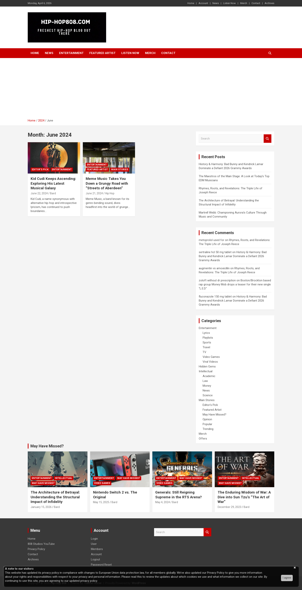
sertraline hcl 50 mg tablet (215, 252)
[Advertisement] (151, 90)
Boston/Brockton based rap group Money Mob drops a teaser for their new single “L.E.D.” (235, 284)
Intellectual (205, 371)
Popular (207, 424)
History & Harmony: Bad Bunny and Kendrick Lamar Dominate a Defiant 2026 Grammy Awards (233, 256)
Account (203, 3)
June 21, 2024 (94, 193)
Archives (269, 3)
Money (207, 385)
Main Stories (119, 169)
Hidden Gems (207, 366)
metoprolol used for (211, 240)
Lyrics (206, 333)
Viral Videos (210, 361)
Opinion (207, 419)
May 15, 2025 (101, 502)
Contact (256, 3)
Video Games (211, 357)
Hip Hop (109, 193)
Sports (207, 342)
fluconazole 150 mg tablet (215, 296)
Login (94, 538)
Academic (209, 376)
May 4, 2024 (162, 502)
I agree (287, 577)
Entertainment (71, 53)
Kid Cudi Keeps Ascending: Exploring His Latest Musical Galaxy (53, 183)
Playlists (208, 337)
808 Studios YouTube (41, 544)
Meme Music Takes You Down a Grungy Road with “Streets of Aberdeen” (107, 183)
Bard (53, 193)
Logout (95, 559)
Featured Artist (102, 53)
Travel (206, 347)
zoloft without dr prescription (217, 280)
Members (97, 549)
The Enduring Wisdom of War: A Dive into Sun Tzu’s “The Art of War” (244, 497)
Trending (208, 429)
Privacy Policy (36, 549)
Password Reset (101, 564)
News (215, 3)
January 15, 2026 (41, 507)
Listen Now (229, 3)
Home (190, 3)
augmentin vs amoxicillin (214, 268)
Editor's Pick (40, 169)
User (94, 544)
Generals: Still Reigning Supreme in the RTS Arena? (178, 494)
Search (267, 138)
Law (205, 381)
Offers (203, 438)
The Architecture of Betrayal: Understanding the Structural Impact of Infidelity (55, 497)
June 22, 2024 (39, 193)
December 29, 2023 (229, 507)
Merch (243, 3)
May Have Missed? (214, 414)
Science (208, 395)
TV (204, 352)
